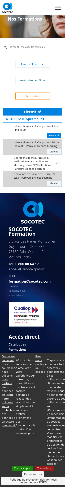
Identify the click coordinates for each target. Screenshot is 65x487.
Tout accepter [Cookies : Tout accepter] (23, 468)
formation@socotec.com (30, 281)
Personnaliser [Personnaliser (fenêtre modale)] (33, 474)
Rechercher (33, 96)
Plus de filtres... (33, 64)
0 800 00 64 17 (27, 264)
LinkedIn (13, 286)
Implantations (16, 295)
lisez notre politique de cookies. (41, 364)
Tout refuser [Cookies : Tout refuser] (45, 468)
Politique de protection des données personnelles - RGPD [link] (33, 481)
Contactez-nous (17, 290)
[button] (32, 163)
